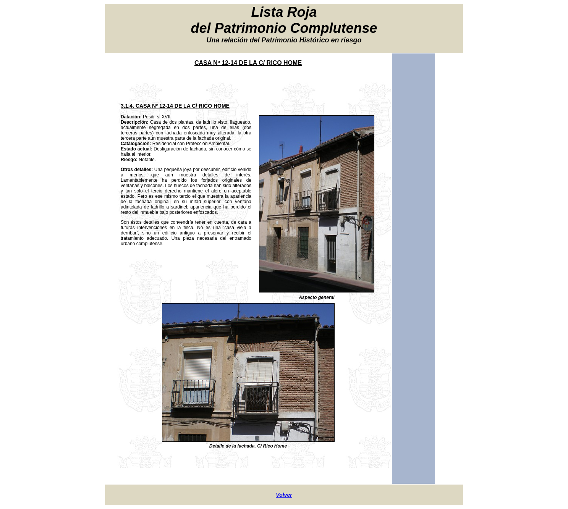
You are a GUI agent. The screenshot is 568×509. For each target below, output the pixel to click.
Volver (284, 495)
